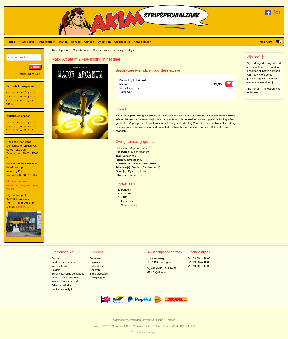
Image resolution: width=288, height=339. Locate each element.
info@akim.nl (23, 206)
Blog (12, 41)
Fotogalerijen (97, 266)
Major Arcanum (81, 50)
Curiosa (89, 41)
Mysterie (133, 171)
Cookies (170, 319)
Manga (63, 41)
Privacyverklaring (62, 285)
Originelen (104, 41)
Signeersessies (99, 273)
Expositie (95, 262)
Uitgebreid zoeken (29, 74)
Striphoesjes (122, 41)
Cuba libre (127, 193)
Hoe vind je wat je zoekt (65, 281)
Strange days (129, 205)
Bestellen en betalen (64, 262)
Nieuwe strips (27, 41)
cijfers (9, 104)
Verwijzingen (97, 277)
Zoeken (35, 66)
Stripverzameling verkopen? (68, 273)
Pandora (126, 189)
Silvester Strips (136, 175)
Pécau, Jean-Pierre (145, 163)
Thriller (144, 171)
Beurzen (95, 269)
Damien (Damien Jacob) (146, 167)
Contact (56, 258)
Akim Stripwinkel (60, 50)
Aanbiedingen (142, 41)
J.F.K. (124, 197)
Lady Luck (127, 201)
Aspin (153, 332)
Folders (56, 269)
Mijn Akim (266, 41)
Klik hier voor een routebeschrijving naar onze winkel (22, 185)
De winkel (95, 258)
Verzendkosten (60, 266)
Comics (76, 41)
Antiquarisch (47, 41)
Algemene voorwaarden (65, 277)
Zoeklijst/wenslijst (62, 289)
